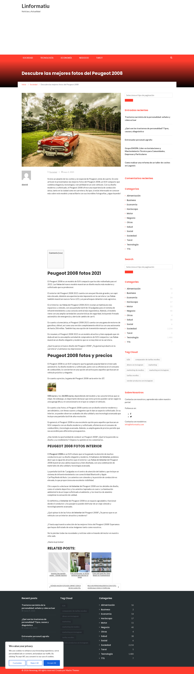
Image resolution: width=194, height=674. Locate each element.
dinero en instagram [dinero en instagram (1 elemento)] (135, 365)
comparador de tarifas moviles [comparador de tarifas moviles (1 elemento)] (147, 359)
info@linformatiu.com (134, 424)
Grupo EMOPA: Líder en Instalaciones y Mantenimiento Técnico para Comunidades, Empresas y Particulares (145, 151)
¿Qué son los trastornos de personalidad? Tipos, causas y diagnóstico (35, 622)
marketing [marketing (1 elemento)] (153, 365)
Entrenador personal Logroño (138, 140)
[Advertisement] (97, 34)
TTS (128, 249)
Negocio (84, 57)
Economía (66, 57)
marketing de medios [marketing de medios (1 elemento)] (135, 370)
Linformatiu (36, 6)
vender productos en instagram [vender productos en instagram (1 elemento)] (140, 381)
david (25, 184)
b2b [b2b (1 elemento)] (128, 359)
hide (60, 253)
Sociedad (28, 57)
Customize (17, 663)
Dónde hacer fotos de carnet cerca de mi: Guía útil (66, 587)
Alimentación (134, 195)
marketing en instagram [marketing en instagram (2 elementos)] (159, 370)
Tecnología (46, 57)
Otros (130, 222)
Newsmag (33, 670)
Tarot (99, 57)
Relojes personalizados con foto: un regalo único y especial (102, 587)
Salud (130, 226)
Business (131, 200)
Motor (130, 213)
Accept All (51, 663)
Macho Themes (72, 670)
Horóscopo (132, 209)
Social (130, 231)
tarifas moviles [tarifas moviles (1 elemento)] (133, 375)
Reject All (34, 663)
